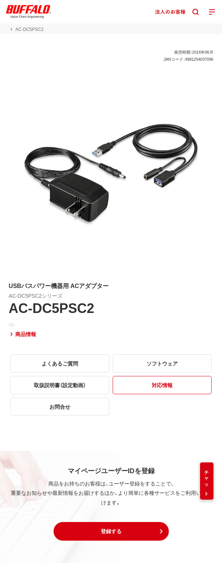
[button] (111, 531)
